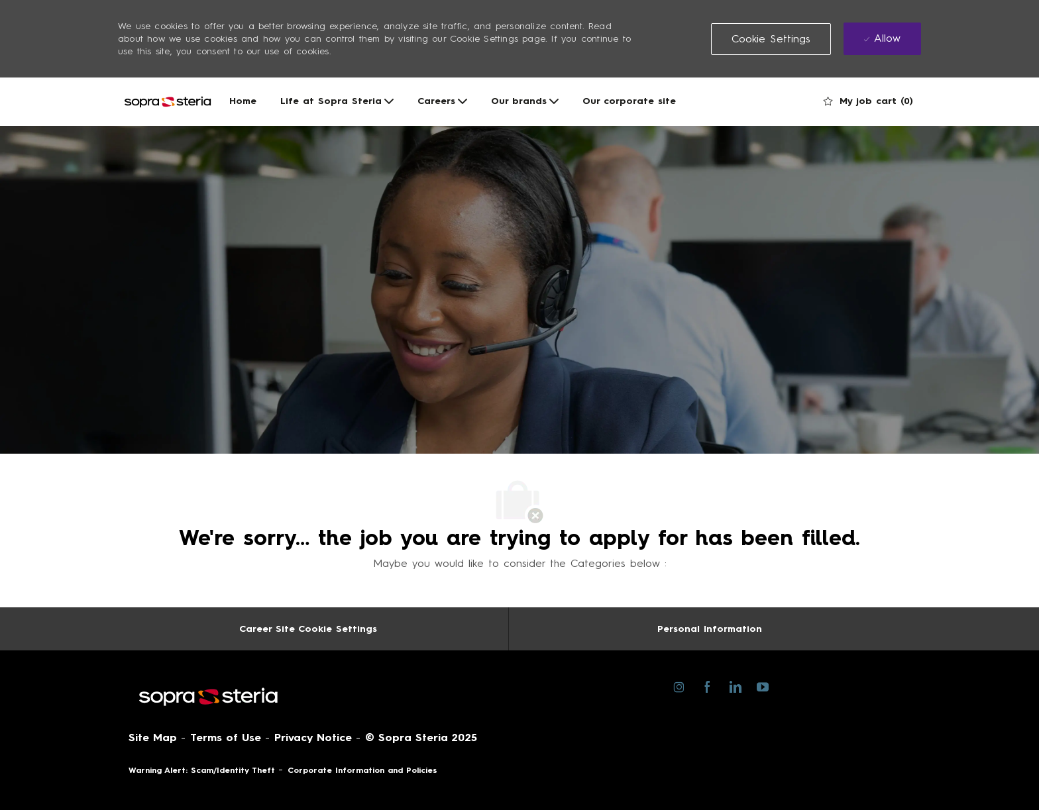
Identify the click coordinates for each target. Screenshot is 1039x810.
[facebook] (706, 686)
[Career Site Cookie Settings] (308, 628)
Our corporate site (629, 101)
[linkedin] (734, 686)
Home (242, 101)
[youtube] (762, 686)
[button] (771, 39)
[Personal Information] (709, 628)
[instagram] (678, 686)
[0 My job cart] (868, 101)
